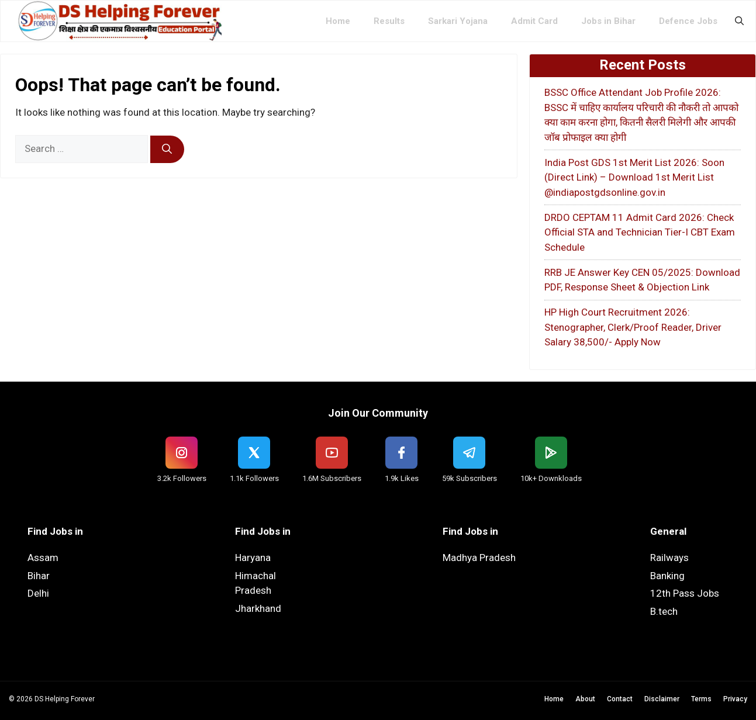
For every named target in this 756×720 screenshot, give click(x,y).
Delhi (38, 593)
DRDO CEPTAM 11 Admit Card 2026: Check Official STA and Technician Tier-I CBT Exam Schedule (639, 232)
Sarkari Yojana (458, 21)
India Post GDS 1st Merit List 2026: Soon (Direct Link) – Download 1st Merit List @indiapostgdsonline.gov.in (634, 177)
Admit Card (534, 21)
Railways (669, 557)
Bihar (38, 575)
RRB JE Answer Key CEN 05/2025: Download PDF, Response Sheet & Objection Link (642, 279)
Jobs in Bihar (608, 21)
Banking (667, 575)
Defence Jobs (688, 21)
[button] (739, 21)
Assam (42, 557)
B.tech (664, 611)
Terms (701, 699)
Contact (620, 699)
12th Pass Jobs (684, 593)
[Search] (167, 150)
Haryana (253, 557)
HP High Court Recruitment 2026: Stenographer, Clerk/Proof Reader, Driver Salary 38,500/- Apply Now (633, 327)
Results (389, 21)
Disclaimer (661, 699)
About (585, 699)
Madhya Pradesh (479, 557)
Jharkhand (258, 608)
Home (338, 21)
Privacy (735, 699)
